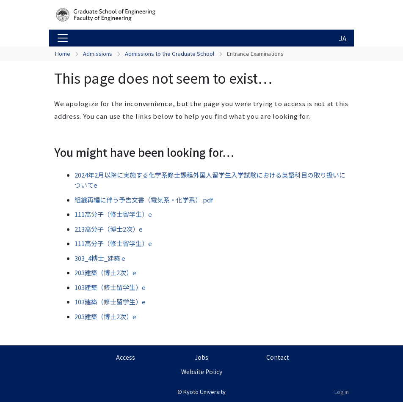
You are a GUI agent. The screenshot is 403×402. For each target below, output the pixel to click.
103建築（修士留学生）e (110, 287)
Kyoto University (204, 392)
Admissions (97, 53)
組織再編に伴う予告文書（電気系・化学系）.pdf (144, 199)
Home (62, 53)
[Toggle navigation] (62, 38)
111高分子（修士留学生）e (113, 214)
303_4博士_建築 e (100, 258)
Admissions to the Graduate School (169, 53)
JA (342, 38)
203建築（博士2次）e (105, 272)
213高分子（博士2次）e (109, 228)
